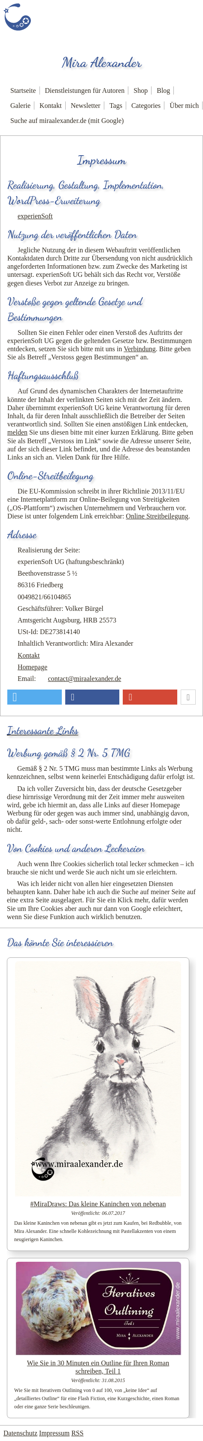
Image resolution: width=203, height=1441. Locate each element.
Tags (115, 105)
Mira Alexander (102, 62)
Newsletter (85, 105)
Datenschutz (20, 1433)
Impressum (54, 1433)
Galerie (20, 105)
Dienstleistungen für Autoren (85, 90)
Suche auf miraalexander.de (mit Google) (67, 120)
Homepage (32, 667)
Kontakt (50, 105)
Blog (163, 90)
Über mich (184, 105)
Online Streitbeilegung (157, 516)
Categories (146, 105)
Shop (140, 90)
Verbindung (140, 349)
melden (17, 432)
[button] (34, 697)
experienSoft (35, 216)
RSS (77, 1433)
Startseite (23, 90)
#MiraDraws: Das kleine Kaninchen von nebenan (98, 1204)
